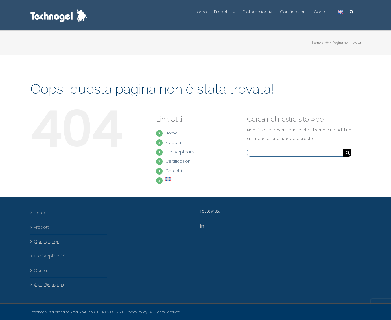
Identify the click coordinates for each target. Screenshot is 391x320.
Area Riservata (49, 285)
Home (171, 133)
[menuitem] (340, 12)
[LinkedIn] (202, 226)
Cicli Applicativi (180, 152)
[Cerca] (347, 153)
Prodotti (173, 142)
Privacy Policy (136, 312)
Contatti (173, 171)
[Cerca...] (295, 153)
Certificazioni (178, 161)
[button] (351, 12)
